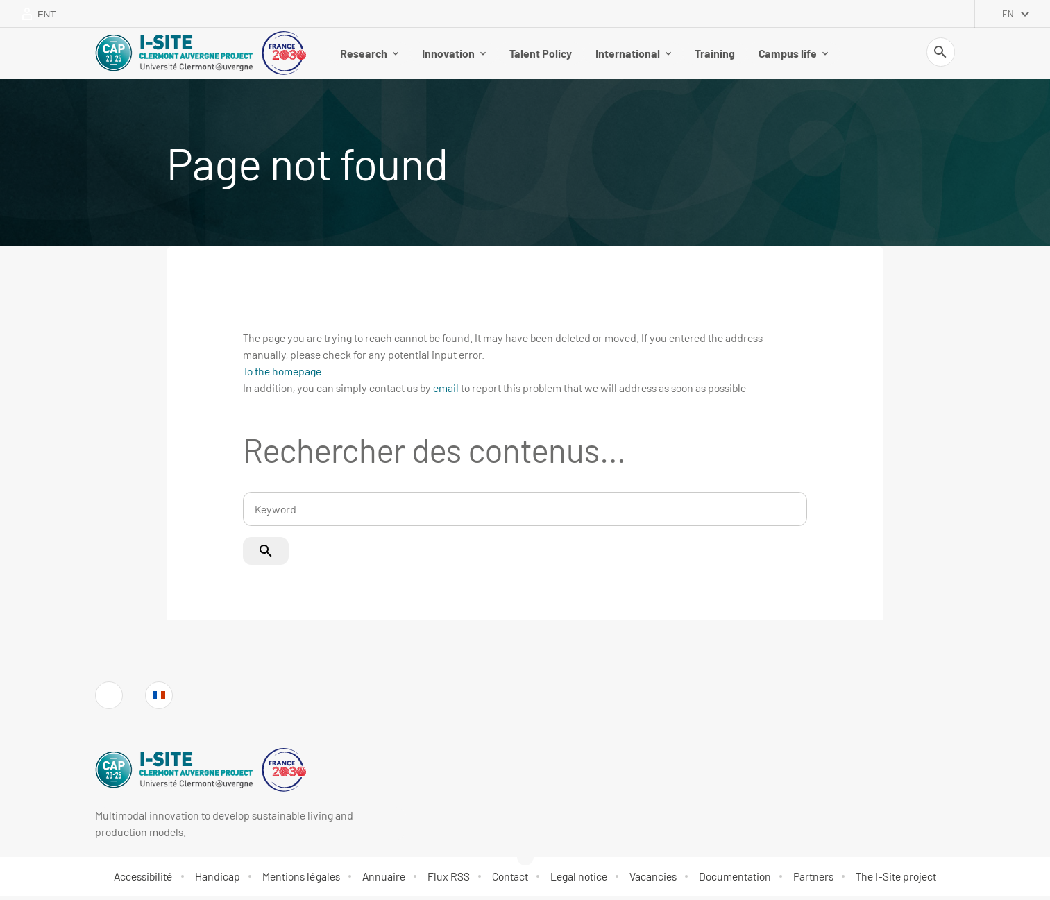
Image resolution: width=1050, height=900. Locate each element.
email (446, 391)
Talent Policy (540, 55)
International (633, 55)
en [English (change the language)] (1008, 13)
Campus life (793, 55)
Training (715, 55)
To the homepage (282, 375)
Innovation (454, 55)
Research (369, 55)
